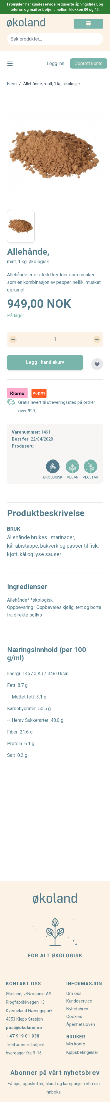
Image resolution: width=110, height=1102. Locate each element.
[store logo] (31, 22)
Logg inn (55, 63)
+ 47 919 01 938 (22, 1036)
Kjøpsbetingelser (82, 1052)
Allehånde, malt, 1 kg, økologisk (52, 83)
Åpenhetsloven (80, 1024)
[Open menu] (10, 64)
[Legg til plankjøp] (97, 364)
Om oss (74, 993)
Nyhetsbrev (77, 1009)
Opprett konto (89, 63)
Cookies (74, 1016)
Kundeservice (79, 1001)
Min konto (75, 1044)
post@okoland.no (24, 1027)
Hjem (12, 83)
